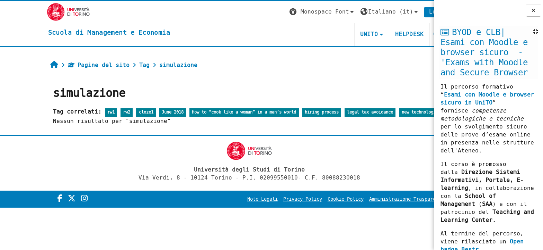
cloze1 (113, 112)
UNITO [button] (337, 34)
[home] (77, 33)
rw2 (94, 112)
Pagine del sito (66, 65)
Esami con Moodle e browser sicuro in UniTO (487, 99)
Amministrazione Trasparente (374, 199)
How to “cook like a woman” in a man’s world (212, 112)
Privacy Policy (270, 199)
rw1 (78, 112)
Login (405, 12)
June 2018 (140, 112)
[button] (290, 12)
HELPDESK (377, 34)
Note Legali (230, 199)
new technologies (388, 112)
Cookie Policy (313, 199)
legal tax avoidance (338, 112)
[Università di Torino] (36, 12)
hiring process (289, 112)
